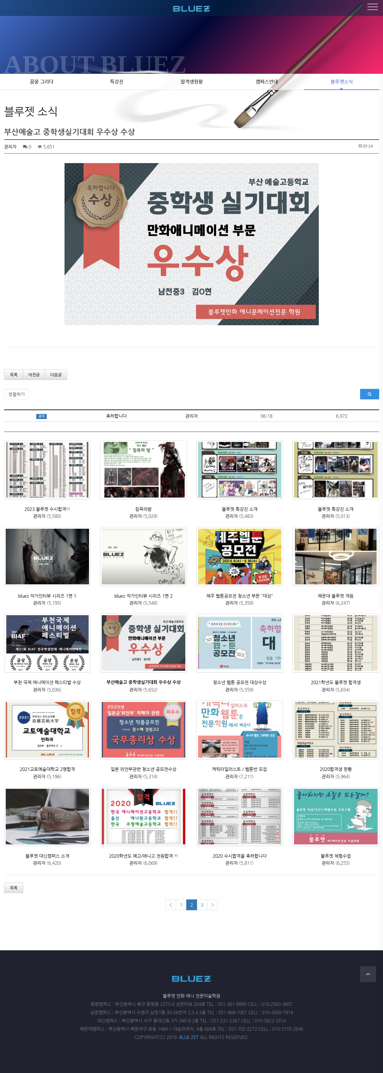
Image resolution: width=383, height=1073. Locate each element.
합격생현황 (192, 82)
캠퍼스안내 (267, 82)
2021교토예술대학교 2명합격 (47, 769)
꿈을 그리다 (41, 82)
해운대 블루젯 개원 (335, 595)
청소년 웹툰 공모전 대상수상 (239, 682)
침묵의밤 (143, 509)
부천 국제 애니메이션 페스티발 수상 (47, 682)
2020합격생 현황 (336, 769)
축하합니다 (116, 415)
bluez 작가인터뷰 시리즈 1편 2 (143, 595)
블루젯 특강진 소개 (239, 509)
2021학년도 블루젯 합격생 (336, 682)
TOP (368, 974)
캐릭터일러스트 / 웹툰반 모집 (239, 769)
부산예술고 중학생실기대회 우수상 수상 (143, 682)
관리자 (10, 146)
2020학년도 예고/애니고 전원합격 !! (143, 855)
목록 (13, 374)
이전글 (34, 374)
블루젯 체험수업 (336, 855)
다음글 (56, 374)
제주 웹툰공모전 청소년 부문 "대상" (239, 595)
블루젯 (192, 7)
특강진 (116, 82)
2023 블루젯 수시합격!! (47, 509)
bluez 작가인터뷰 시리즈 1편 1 (47, 595)
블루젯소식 (342, 82)
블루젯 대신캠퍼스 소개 (47, 855)
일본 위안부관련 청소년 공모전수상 (143, 769)
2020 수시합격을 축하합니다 (240, 855)
